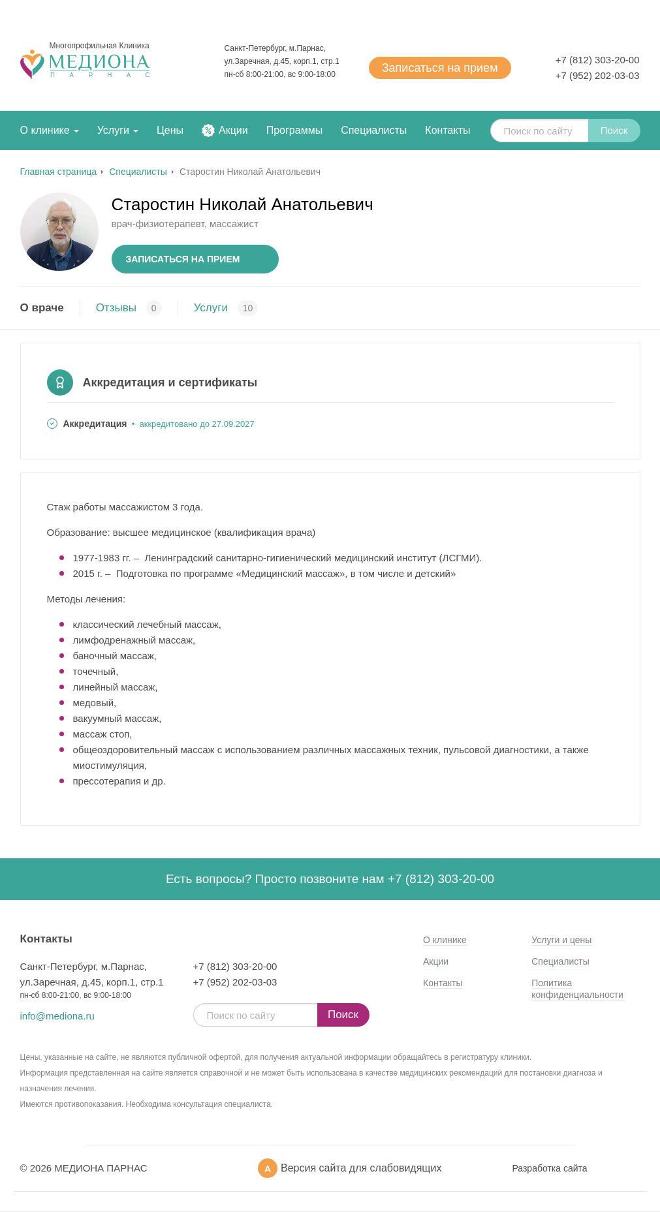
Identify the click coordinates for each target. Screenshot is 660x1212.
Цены (170, 130)
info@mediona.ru (57, 1015)
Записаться (440, 67)
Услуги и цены (561, 940)
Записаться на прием (183, 259)
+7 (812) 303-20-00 (598, 59)
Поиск (614, 130)
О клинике (45, 130)
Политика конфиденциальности (577, 989)
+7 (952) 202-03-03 (598, 75)
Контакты (447, 130)
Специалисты (374, 130)
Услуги (113, 130)
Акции (233, 130)
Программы (294, 130)
